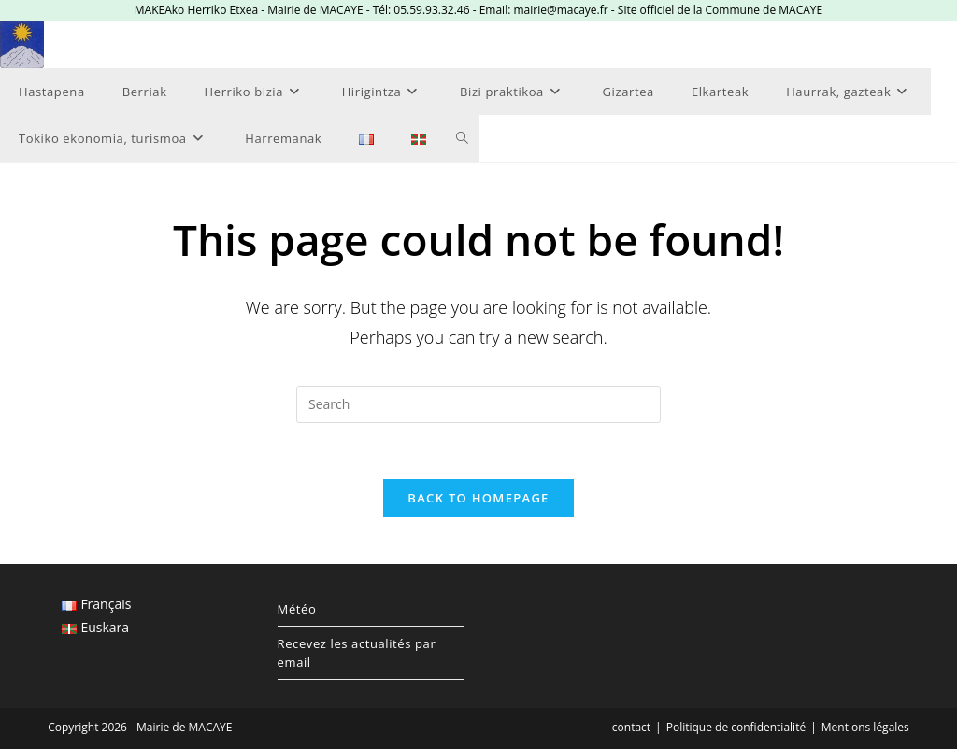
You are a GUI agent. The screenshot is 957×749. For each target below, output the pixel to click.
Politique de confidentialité (736, 727)
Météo (297, 609)
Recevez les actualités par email (357, 653)
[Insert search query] (478, 404)
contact (631, 727)
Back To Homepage (478, 497)
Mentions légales (865, 727)
